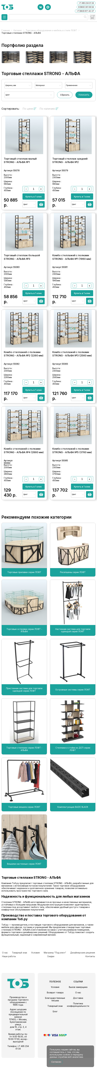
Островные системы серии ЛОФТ (72, 704)
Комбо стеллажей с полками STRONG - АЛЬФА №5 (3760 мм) (72, 465)
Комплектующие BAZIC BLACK (72, 821)
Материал (40, 85)
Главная (5, 30)
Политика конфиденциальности (78, 1016)
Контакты (91, 969)
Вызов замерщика (78, 999)
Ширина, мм (10, 85)
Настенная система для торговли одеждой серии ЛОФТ (72, 644)
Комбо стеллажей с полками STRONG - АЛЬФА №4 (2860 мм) (24, 465)
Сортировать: (10, 108)
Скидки (5, 969)
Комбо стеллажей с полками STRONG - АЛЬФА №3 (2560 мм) (72, 364)
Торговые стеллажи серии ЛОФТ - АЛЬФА (24, 763)
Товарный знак (15, 966)
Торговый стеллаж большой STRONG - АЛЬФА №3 (22, 264)
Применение (71, 85)
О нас (4, 966)
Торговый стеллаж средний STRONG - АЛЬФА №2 (70, 164)
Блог (55, 1023)
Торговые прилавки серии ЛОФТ (24, 587)
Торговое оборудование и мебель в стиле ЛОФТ (51, 30)
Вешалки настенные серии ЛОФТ (24, 878)
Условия (28, 966)
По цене (29, 108)
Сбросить (64, 95)
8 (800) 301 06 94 (86, 7)
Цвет (7, 95)
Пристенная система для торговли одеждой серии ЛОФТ (24, 704)
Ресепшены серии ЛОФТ (73, 587)
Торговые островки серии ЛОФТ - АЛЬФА (24, 644)
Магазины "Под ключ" (44, 966)
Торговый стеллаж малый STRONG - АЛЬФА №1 (20, 164)
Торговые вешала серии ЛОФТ (24, 821)
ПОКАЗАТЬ (84, 95)
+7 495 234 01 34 (86, 3)
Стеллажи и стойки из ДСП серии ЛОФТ (72, 763)
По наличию (49, 108)
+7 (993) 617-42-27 (85, 11)
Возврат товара (55, 1004)
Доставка (78, 1010)
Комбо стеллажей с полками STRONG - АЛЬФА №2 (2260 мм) (23, 364)
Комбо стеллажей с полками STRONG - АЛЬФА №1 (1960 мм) (71, 264)
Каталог (18, 30)
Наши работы (89, 966)
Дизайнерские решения (68, 966)
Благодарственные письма (55, 1011)
